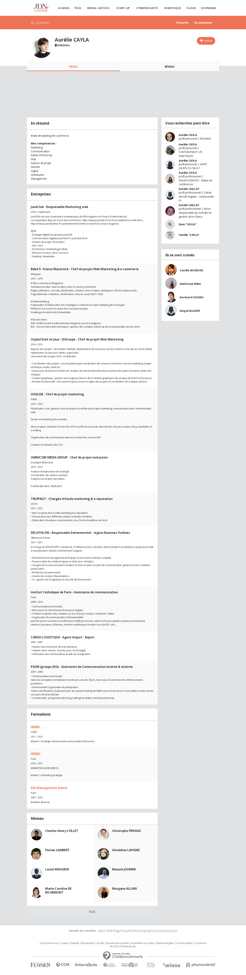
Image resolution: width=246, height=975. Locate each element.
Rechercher (42, 22)
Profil (73, 66)
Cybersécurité (147, 8)
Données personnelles (117, 943)
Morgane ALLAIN (124, 888)
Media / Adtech (98, 8)
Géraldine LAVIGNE (126, 850)
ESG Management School (49, 788)
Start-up (123, 8)
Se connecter (203, 22)
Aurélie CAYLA (188, 135)
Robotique (173, 8)
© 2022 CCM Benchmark (123, 946)
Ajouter (208, 40)
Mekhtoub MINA (190, 284)
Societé (100, 943)
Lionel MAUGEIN (57, 869)
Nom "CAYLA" (187, 224)
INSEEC (36, 727)
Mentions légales (165, 943)
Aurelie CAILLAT (189, 189)
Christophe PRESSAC (126, 831)
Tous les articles (184, 943)
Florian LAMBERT (57, 850)
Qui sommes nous (49, 943)
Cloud (191, 8)
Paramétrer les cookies (143, 943)
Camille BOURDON (191, 270)
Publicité (75, 943)
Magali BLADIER (190, 311)
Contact (64, 943)
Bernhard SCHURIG (191, 297)
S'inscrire (182, 22)
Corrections (200, 943)
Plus (92, 911)
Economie (208, 8)
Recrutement (87, 943)
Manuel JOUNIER (124, 869)
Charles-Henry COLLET (61, 831)
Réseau (169, 66)
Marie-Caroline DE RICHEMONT (58, 890)
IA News (64, 8)
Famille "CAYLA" (189, 235)
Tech (77, 8)
